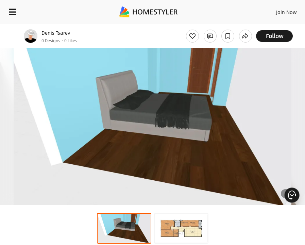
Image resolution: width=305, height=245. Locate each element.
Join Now (286, 12)
